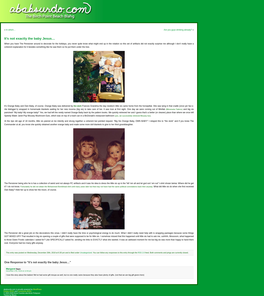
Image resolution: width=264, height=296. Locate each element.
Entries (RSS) (9, 291)
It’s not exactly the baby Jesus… (29, 38)
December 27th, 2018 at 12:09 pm (18, 271)
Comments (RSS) (24, 291)
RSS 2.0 (141, 253)
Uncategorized (86, 253)
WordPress (37, 289)
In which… (11, 30)
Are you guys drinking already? (178, 30)
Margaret (10, 269)
